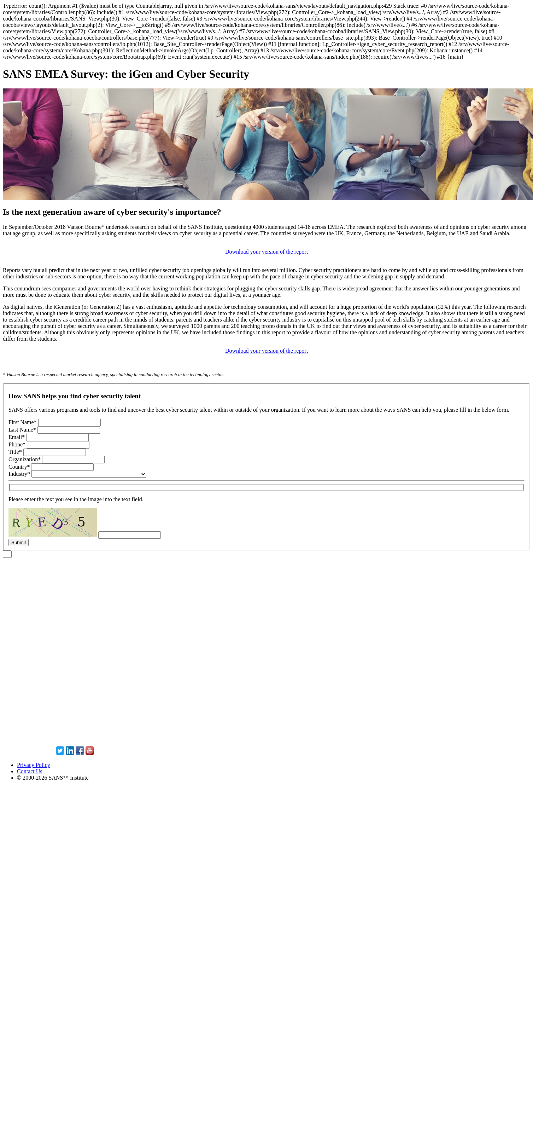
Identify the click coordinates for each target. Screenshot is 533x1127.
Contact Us (29, 771)
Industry (19, 474)
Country (19, 467)
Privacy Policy (33, 765)
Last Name (22, 430)
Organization (24, 459)
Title (15, 452)
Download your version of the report (266, 252)
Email (16, 437)
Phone (16, 444)
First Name (22, 422)
